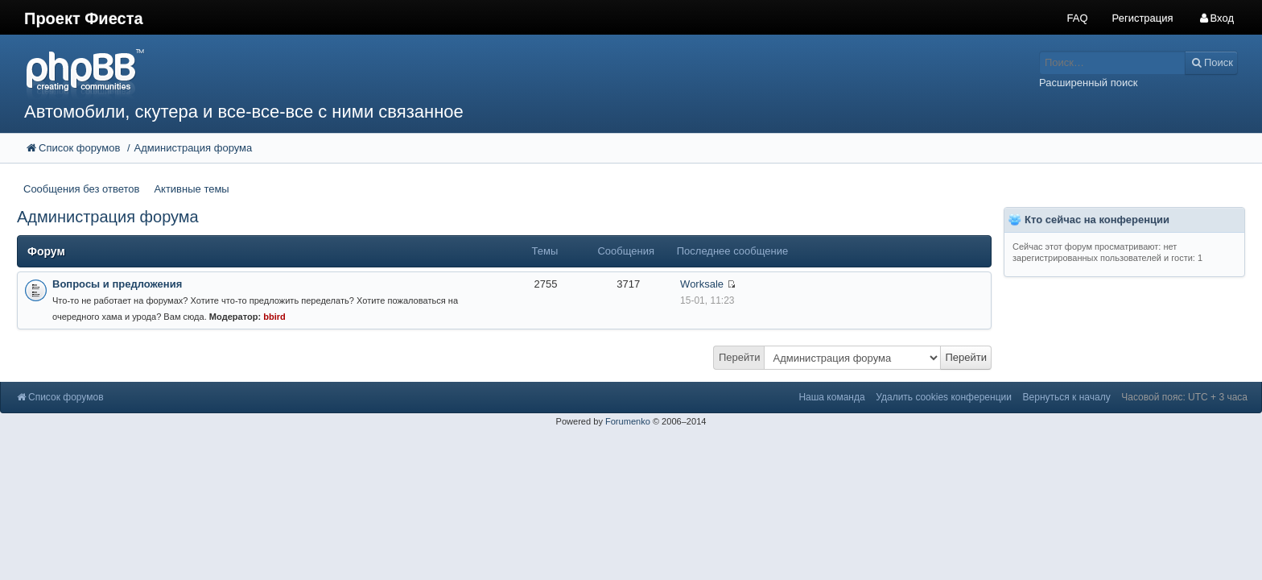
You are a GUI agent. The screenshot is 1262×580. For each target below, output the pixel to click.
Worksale (702, 284)
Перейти (740, 357)
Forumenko (627, 421)
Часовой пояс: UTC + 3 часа (1184, 397)
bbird (274, 316)
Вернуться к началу (1067, 397)
